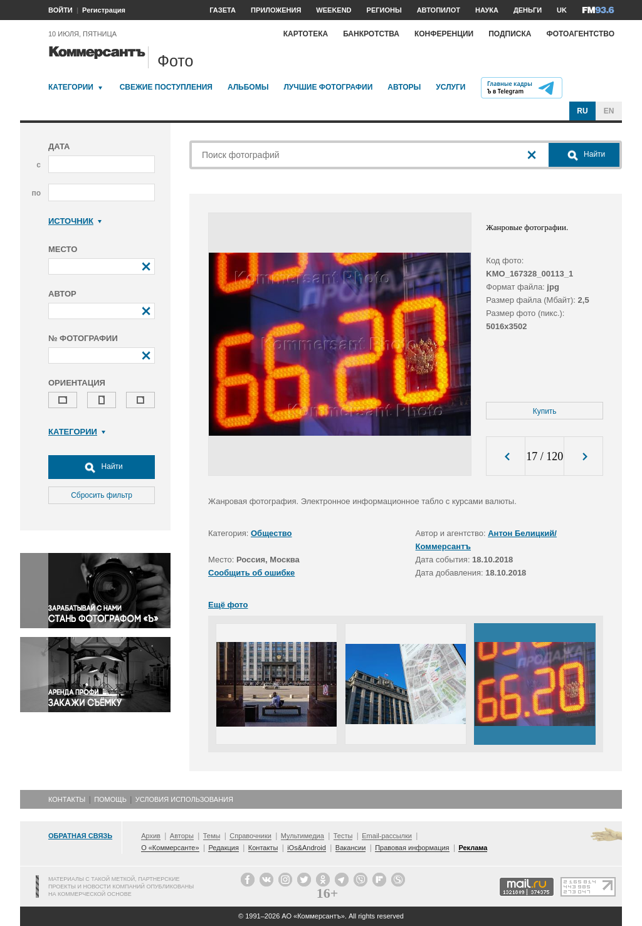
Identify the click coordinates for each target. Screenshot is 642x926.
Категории (70, 87)
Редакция (223, 847)
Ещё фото (228, 604)
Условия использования (184, 799)
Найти (101, 467)
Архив (150, 835)
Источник (75, 221)
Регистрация (103, 10)
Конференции (443, 33)
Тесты (343, 835)
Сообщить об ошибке (251, 572)
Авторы (404, 87)
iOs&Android (306, 847)
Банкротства (371, 33)
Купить (545, 411)
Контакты (66, 799)
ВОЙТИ (60, 10)
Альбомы (248, 87)
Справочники (250, 835)
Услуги (450, 87)
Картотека (306, 33)
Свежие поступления (166, 87)
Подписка (509, 33)
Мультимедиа (302, 835)
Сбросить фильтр (101, 495)
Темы (212, 835)
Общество (271, 533)
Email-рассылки (387, 835)
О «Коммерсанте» (170, 847)
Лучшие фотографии (327, 87)
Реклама (472, 847)
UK (562, 10)
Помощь (110, 799)
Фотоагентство (580, 33)
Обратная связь (80, 835)
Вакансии (350, 847)
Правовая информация (412, 847)
